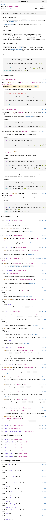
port (13, 174)
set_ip (14, 151)
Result (28, 82)
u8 (20, 82)
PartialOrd (10, 365)
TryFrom (14, 510)
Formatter (23, 238)
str (15, 279)
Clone (8, 220)
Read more (25, 226)
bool (31, 350)
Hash (7, 288)
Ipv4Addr (21, 112)
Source (10, 8)
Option (4, 369)
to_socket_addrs (9, 416)
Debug (8, 236)
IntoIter (14, 411)
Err (7, 273)
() (39, 238)
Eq (6, 428)
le (5, 384)
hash (5, 290)
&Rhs (18, 356)
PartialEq (9, 347)
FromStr (9, 270)
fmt (5, 238)
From (7, 259)
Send (7, 445)
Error (4, 240)
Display (9, 247)
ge (5, 399)
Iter (7, 411)
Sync (7, 448)
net (4, 4)
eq (5, 350)
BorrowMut (12, 477)
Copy (7, 425)
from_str (7, 279)
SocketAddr (6, 261)
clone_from (8, 228)
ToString (11, 504)
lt (5, 377)
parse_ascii (11, 82)
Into (12, 492)
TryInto (14, 516)
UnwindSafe (9, 456)
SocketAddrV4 (22, 2)
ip (12, 131)
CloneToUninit (13, 483)
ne (5, 356)
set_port (15, 193)
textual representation (16, 49)
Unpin (7, 451)
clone (6, 223)
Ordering (34, 314)
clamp (6, 337)
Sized (9, 304)
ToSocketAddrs (11, 408)
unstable (38, 258)
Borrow (10, 471)
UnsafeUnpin (9, 454)
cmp (5, 314)
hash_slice (8, 299)
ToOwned (11, 498)
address (26, 20)
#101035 (36, 86)
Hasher (9, 294)
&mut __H (25, 290)
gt (5, 391)
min (5, 328)
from (5, 263)
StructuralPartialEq (13, 431)
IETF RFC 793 (13, 22)
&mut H (33, 299)
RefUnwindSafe (10, 442)
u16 (3, 114)
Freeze (7, 439)
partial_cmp (8, 367)
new (13, 112)
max (5, 319)
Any (9, 464)
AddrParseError (7, 84)
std (2, 4)
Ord (7, 311)
